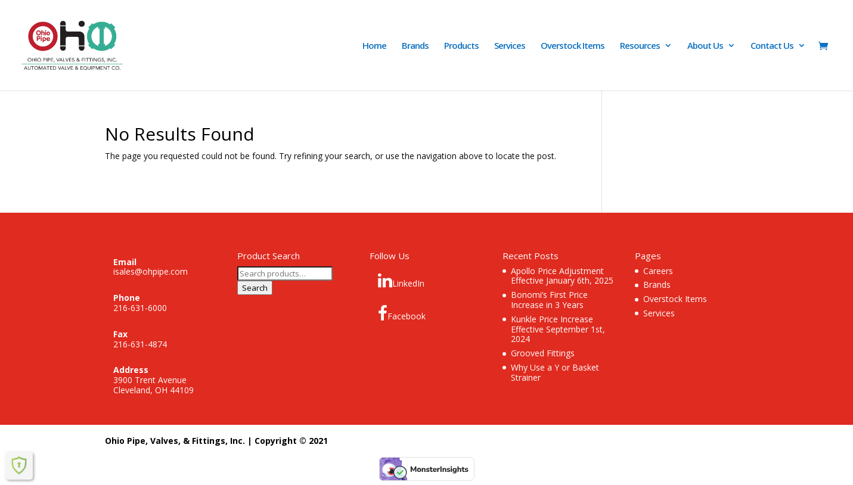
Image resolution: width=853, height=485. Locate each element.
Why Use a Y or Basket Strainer (555, 372)
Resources (640, 46)
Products (461, 46)
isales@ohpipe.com (150, 271)
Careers (658, 270)
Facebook (402, 313)
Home (374, 46)
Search (255, 287)
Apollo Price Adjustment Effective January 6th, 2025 (562, 276)
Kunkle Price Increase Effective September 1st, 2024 (558, 329)
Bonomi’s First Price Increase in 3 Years (549, 299)
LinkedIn (401, 280)
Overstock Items (572, 46)
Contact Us (771, 46)
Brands (415, 46)
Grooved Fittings (543, 353)
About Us (705, 46)
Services (509, 46)
